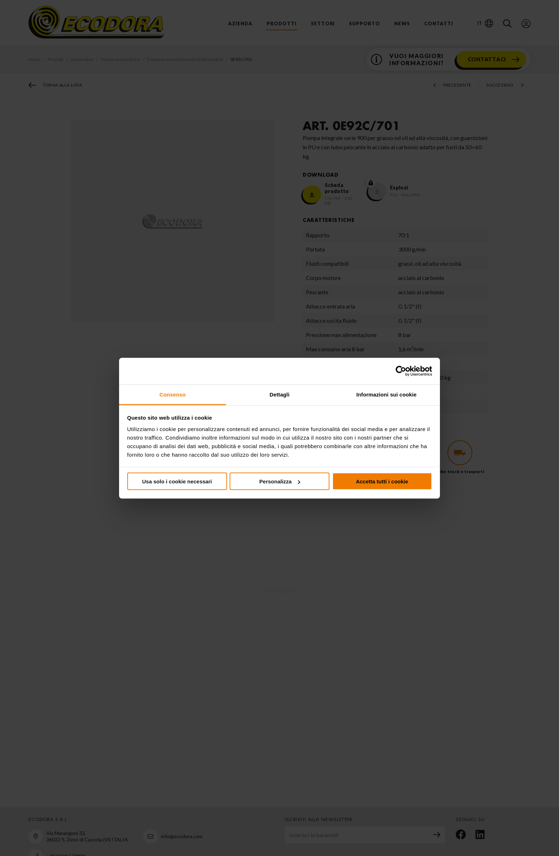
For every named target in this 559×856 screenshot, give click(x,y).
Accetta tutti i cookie (382, 481)
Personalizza (279, 481)
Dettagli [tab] (279, 394)
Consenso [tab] (172, 394)
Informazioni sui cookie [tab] (387, 394)
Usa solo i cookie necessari (177, 481)
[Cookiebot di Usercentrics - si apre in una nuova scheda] (401, 371)
